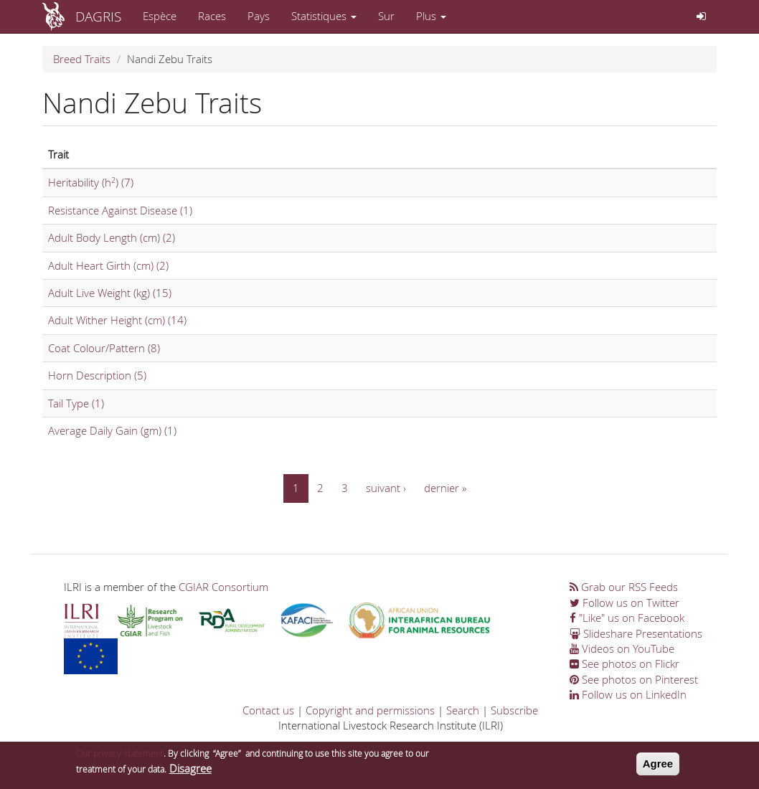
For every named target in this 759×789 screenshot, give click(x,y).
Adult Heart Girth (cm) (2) (108, 265)
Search (462, 710)
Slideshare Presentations (636, 633)
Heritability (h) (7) (90, 182)
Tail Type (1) (76, 403)
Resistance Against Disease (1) (120, 210)
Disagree (190, 772)
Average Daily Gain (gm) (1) (112, 430)
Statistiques (324, 16)
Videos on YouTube (622, 648)
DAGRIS (98, 16)
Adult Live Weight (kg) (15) (109, 292)
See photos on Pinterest (634, 679)
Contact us (268, 710)
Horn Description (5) (97, 375)
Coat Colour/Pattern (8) (104, 348)
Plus (431, 16)
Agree (658, 767)
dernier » (445, 488)
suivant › (386, 488)
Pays (259, 16)
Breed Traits (81, 59)
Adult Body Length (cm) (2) (111, 237)
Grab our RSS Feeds (624, 587)
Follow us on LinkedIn (628, 694)
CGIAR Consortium (223, 587)
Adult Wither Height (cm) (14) (117, 320)
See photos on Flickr (624, 663)
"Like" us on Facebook (627, 617)
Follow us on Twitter (624, 602)
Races (212, 16)
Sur (386, 16)
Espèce (159, 16)
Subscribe (514, 710)
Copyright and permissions (370, 710)
